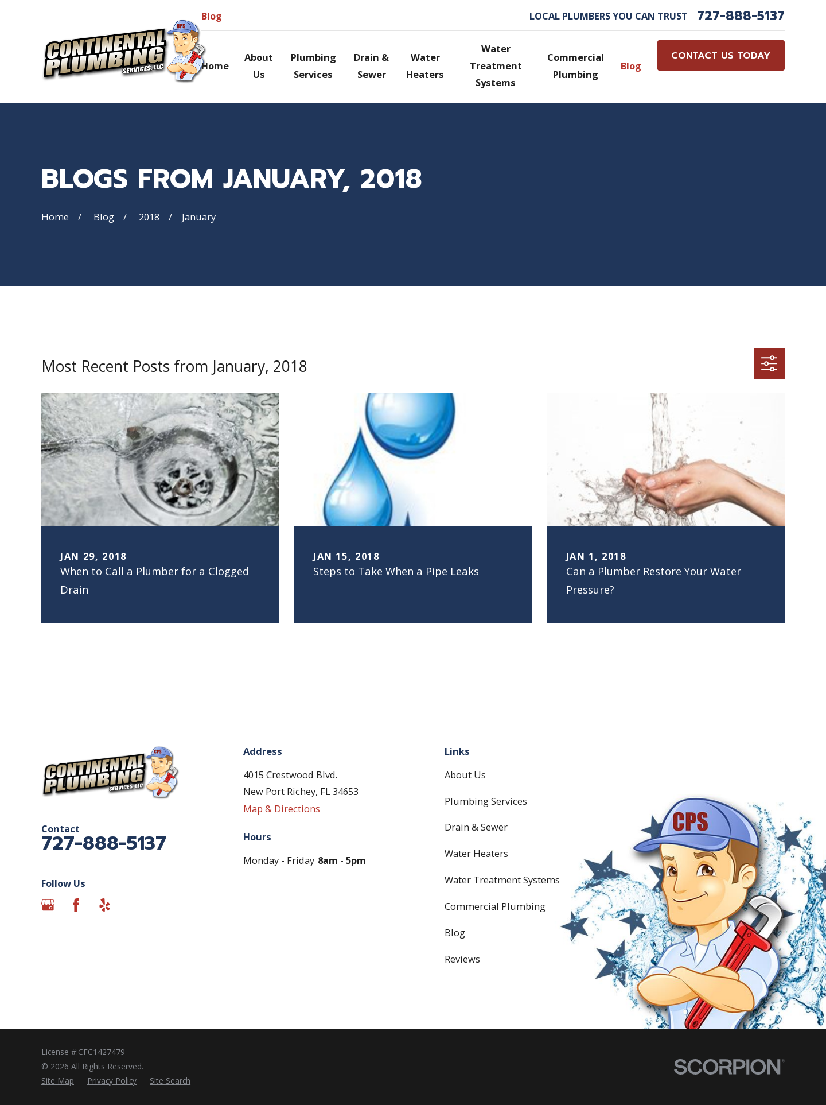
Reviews (462, 959)
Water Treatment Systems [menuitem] (496, 65)
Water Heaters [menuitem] (425, 66)
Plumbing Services (486, 801)
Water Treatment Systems (502, 879)
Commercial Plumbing (495, 906)
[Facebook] (76, 905)
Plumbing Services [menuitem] (313, 66)
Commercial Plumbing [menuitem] (575, 66)
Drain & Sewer (476, 826)
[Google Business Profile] (47, 905)
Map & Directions (281, 808)
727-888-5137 (741, 16)
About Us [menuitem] (258, 66)
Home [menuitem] (215, 65)
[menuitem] (57, 1081)
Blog (211, 15)
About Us (465, 774)
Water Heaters (476, 853)
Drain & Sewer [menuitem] (371, 66)
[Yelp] (104, 905)
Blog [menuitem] (631, 65)
